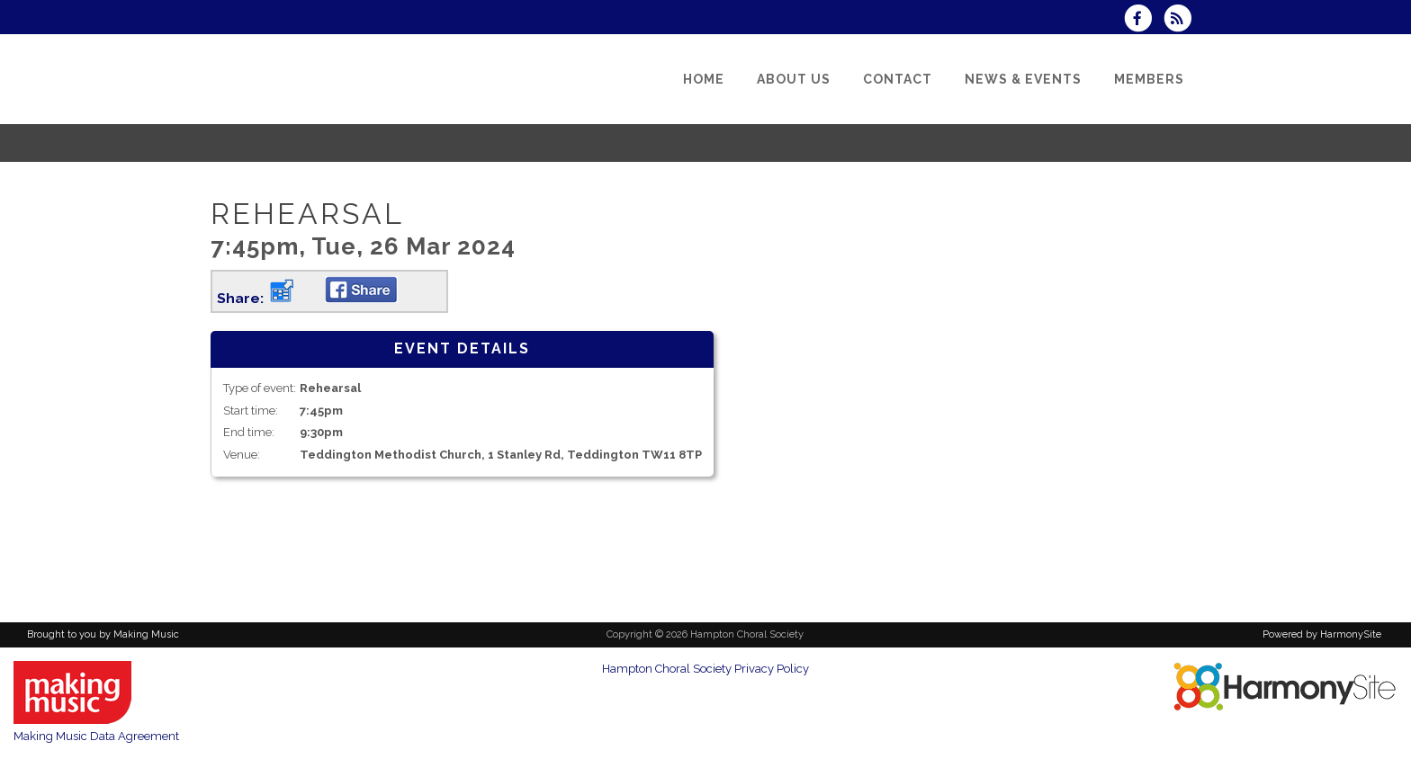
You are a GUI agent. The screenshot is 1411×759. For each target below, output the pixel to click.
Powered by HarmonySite (1322, 634)
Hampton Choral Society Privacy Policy (705, 668)
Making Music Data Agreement (96, 736)
